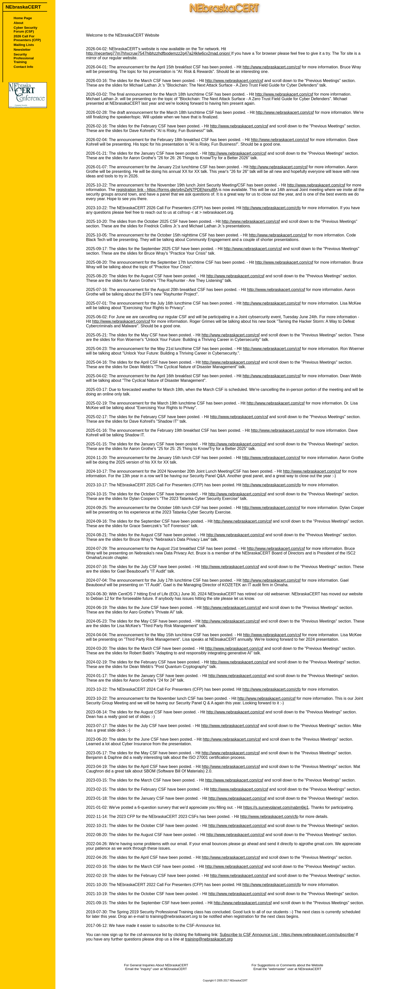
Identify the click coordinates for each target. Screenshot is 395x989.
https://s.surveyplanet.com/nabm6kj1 (276, 807)
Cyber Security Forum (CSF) (25, 29)
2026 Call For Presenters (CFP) (27, 38)
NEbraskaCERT (239, 980)
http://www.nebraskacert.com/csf (272, 67)
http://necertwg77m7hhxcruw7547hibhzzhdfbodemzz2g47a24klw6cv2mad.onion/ (158, 53)
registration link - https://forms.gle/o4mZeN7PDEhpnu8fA (166, 190)
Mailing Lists (24, 45)
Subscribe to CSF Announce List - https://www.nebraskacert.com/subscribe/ (287, 934)
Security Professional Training (24, 58)
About (18, 23)
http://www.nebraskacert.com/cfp (271, 208)
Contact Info (23, 67)
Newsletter (22, 49)
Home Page (23, 18)
